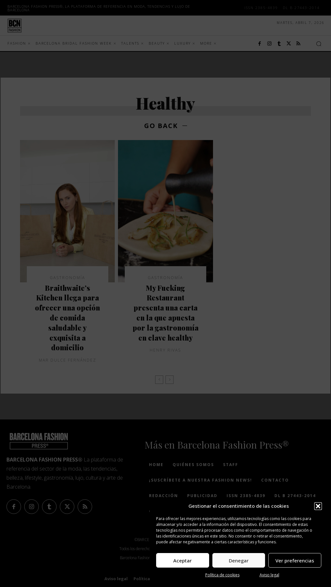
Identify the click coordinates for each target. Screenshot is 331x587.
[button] (318, 506)
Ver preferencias (294, 560)
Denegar (239, 560)
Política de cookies (222, 575)
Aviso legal (269, 575)
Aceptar (182, 560)
